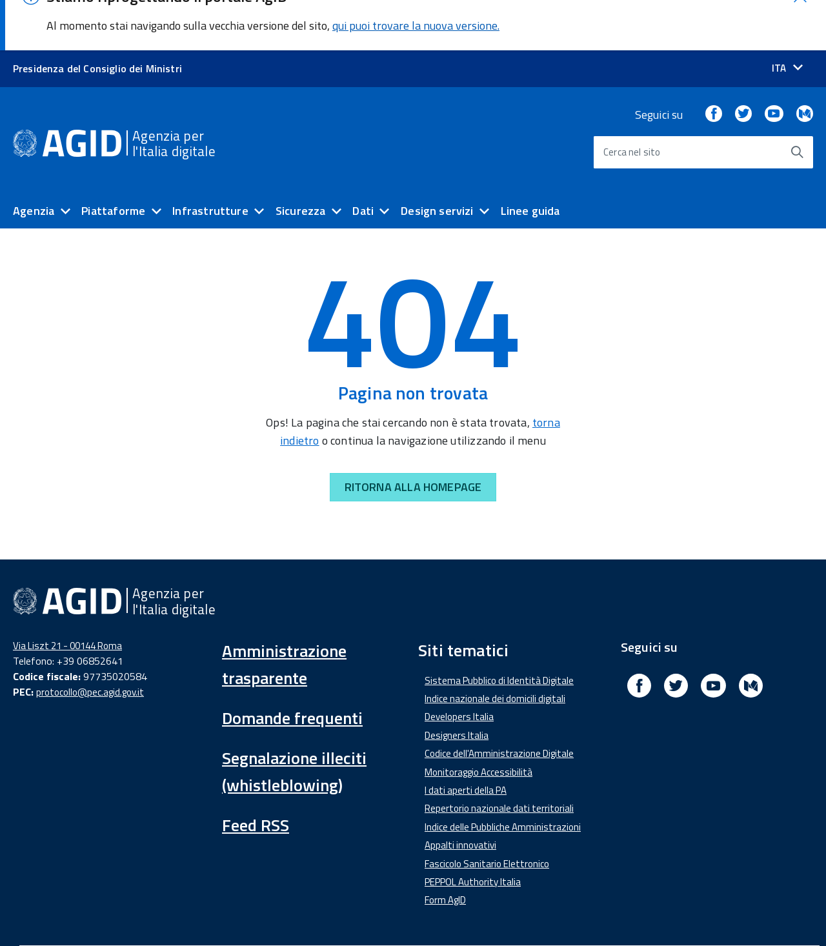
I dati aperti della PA (466, 739)
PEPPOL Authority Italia (473, 831)
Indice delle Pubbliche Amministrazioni (503, 776)
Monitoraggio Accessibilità (478, 721)
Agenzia (33, 160)
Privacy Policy (500, 913)
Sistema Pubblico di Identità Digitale (499, 629)
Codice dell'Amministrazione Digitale (499, 703)
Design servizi (437, 160)
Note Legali (423, 913)
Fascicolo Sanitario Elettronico (487, 812)
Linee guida (530, 160)
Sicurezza (301, 160)
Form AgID (445, 849)
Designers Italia (457, 684)
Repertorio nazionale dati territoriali (499, 757)
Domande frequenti (292, 666)
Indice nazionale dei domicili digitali (495, 648)
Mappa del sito (584, 913)
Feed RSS (255, 774)
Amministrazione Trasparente (232, 913)
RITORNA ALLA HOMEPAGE (413, 436)
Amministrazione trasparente (284, 613)
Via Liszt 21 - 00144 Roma (67, 594)
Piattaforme (113, 160)
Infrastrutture (210, 160)
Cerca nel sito (632, 101)
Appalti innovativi (460, 794)
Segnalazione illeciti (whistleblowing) (294, 720)
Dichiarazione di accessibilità (82, 913)
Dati (363, 160)
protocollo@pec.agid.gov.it (90, 641)
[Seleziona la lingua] (787, 17)
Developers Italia (459, 666)
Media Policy (348, 913)
